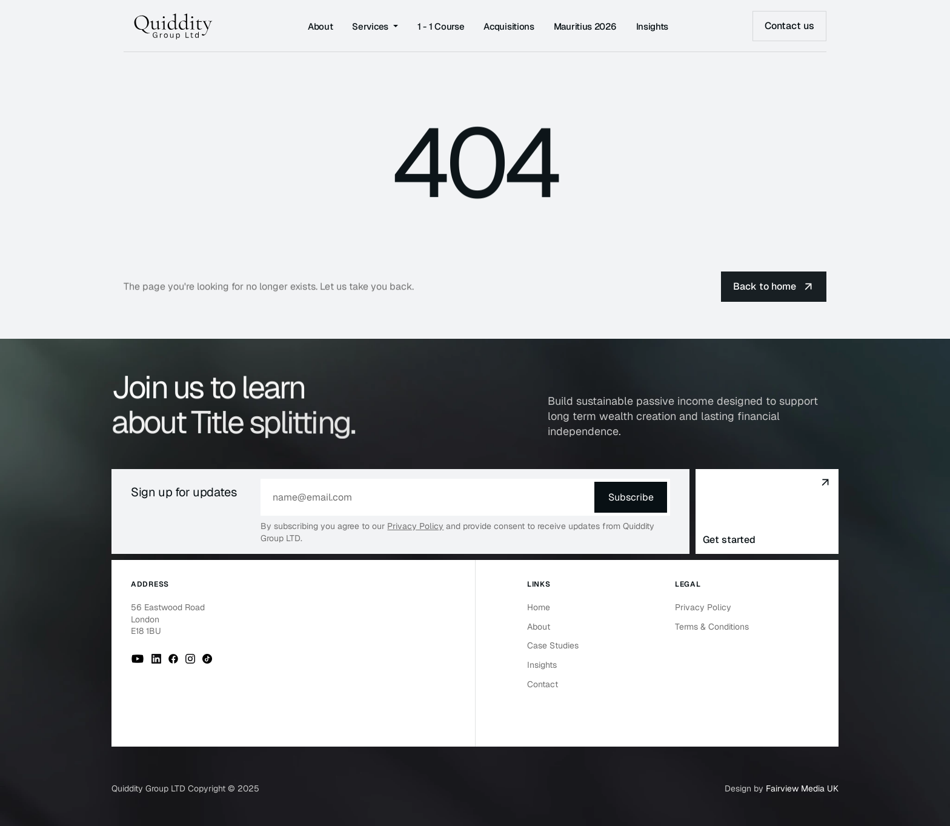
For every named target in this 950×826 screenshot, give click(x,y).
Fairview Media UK (802, 788)
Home (538, 607)
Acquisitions (508, 26)
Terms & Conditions (712, 626)
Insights (652, 26)
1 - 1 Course (440, 26)
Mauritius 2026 (585, 26)
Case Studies (553, 645)
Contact (542, 684)
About (320, 26)
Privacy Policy (415, 526)
